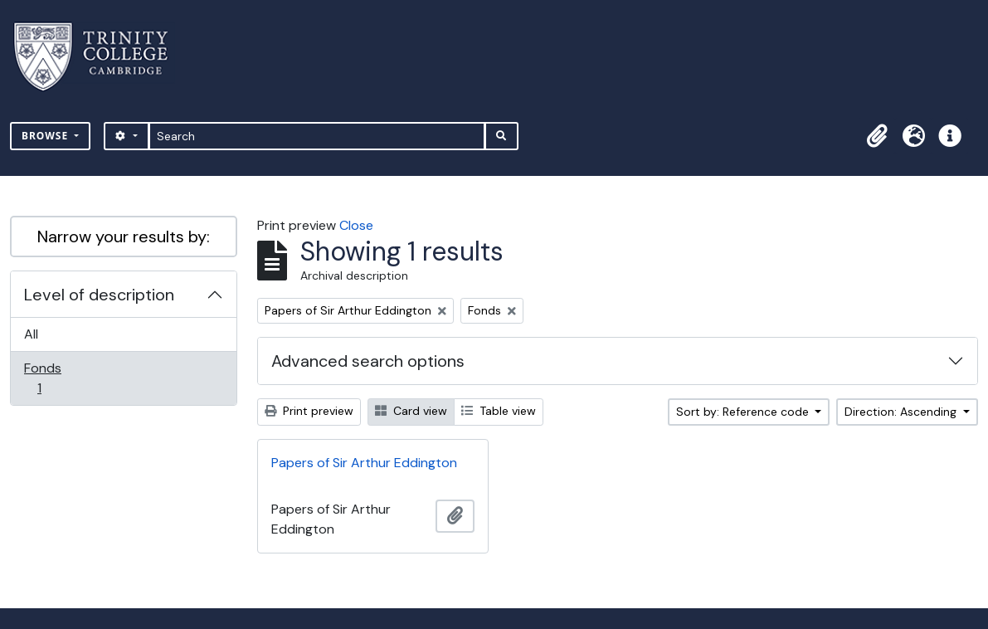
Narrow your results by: (123, 236)
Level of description (99, 294)
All (31, 334)
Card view (411, 410)
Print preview (309, 410)
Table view (498, 410)
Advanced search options (368, 361)
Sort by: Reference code (744, 411)
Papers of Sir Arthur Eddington (364, 462)
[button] (877, 136)
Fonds (50, 378)
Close (356, 225)
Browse (46, 136)
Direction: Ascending (902, 411)
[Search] (317, 136)
